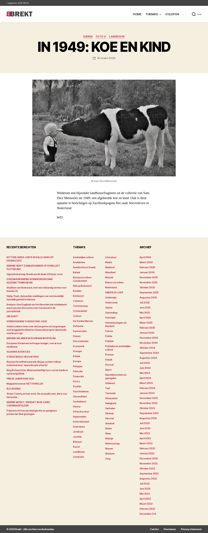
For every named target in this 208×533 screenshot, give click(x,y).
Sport (108, 369)
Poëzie (109, 331)
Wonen (109, 448)
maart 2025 (146, 322)
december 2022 (149, 458)
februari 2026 (147, 267)
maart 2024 (146, 382)
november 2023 (149, 403)
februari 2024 (147, 387)
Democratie (79, 331)
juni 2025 (145, 307)
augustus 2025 (148, 297)
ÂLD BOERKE (13, 388)
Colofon (172, 14)
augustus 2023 (148, 418)
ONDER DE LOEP (114, 292)
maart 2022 (146, 503)
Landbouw (117, 36)
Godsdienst (79, 401)
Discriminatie (80, 341)
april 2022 (145, 498)
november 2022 (149, 463)
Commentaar (80, 305)
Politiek (109, 341)
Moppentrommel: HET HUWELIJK (24, 383)
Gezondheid (79, 396)
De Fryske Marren (83, 320)
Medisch (110, 267)
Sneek (108, 359)
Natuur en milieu (114, 282)
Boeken (77, 290)
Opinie (108, 307)
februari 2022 (147, 508)
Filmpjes (78, 366)
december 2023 (149, 398)
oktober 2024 (147, 347)
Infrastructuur (81, 411)
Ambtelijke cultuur (83, 257)
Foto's (101, 36)
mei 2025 (145, 312)
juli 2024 (145, 362)
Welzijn (109, 438)
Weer (108, 433)
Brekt (18, 529)
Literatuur (110, 257)
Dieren (87, 36)
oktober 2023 (147, 408)
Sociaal (109, 364)
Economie (78, 346)
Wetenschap (112, 443)
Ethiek (76, 356)
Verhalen (110, 408)
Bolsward (78, 295)
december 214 (148, 513)
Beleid (76, 272)
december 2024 (149, 337)
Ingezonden (79, 416)
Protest (109, 354)
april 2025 (145, 317)
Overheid (110, 317)
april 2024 (145, 377)
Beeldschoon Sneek (84, 267)
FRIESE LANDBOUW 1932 (20, 378)
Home (137, 14)
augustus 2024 (148, 357)
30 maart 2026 (106, 58)
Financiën (78, 376)
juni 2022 (145, 488)
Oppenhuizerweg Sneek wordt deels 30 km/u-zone (34, 274)
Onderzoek (111, 302)
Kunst (76, 446)
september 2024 (149, 352)
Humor (77, 406)
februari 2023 (147, 448)
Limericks (78, 456)
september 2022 (149, 473)
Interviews (79, 426)
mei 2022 (145, 493)
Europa (77, 361)
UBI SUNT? (12, 316)
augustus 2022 (148, 478)
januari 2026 (147, 272)
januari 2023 (147, 453)
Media (108, 262)
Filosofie (78, 371)
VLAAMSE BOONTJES (18, 351)
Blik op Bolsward (82, 285)
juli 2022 (145, 483)
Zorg (107, 458)
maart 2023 (146, 443)
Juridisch (78, 431)
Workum (110, 453)
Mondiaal (110, 272)
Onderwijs (111, 297)
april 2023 (145, 438)
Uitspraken (111, 398)
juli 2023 (145, 423)
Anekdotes (79, 262)
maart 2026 (146, 262)
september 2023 (149, 413)
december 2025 (149, 277)
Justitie (77, 436)
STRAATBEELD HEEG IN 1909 (22, 356)
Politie (108, 336)
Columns (78, 300)
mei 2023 (145, 433)
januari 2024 (147, 393)
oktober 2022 (147, 468)
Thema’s (151, 14)
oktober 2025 (147, 287)
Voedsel (109, 423)
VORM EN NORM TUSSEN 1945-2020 (26, 321)
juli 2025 (145, 302)
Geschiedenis (81, 391)
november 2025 (149, 282)
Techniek (110, 393)
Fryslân (77, 386)
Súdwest (110, 383)
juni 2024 (145, 367)
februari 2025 (147, 327)
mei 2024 (145, 372)
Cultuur (77, 315)
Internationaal (81, 421)
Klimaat (77, 441)
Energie (77, 351)
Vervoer (109, 418)
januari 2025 (147, 332)
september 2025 (149, 292)
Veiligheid (110, 403)
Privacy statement (191, 529)
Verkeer (109, 413)
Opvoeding (111, 312)
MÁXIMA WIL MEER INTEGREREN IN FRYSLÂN (31, 338)
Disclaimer (170, 529)
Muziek (109, 277)
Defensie (78, 326)
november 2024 (149, 342)
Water (108, 428)
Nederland (111, 287)
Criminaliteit (80, 310)
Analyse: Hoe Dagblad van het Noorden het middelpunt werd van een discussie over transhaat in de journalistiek (36, 307)
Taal (107, 388)
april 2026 (145, 257)
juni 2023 (145, 428)
